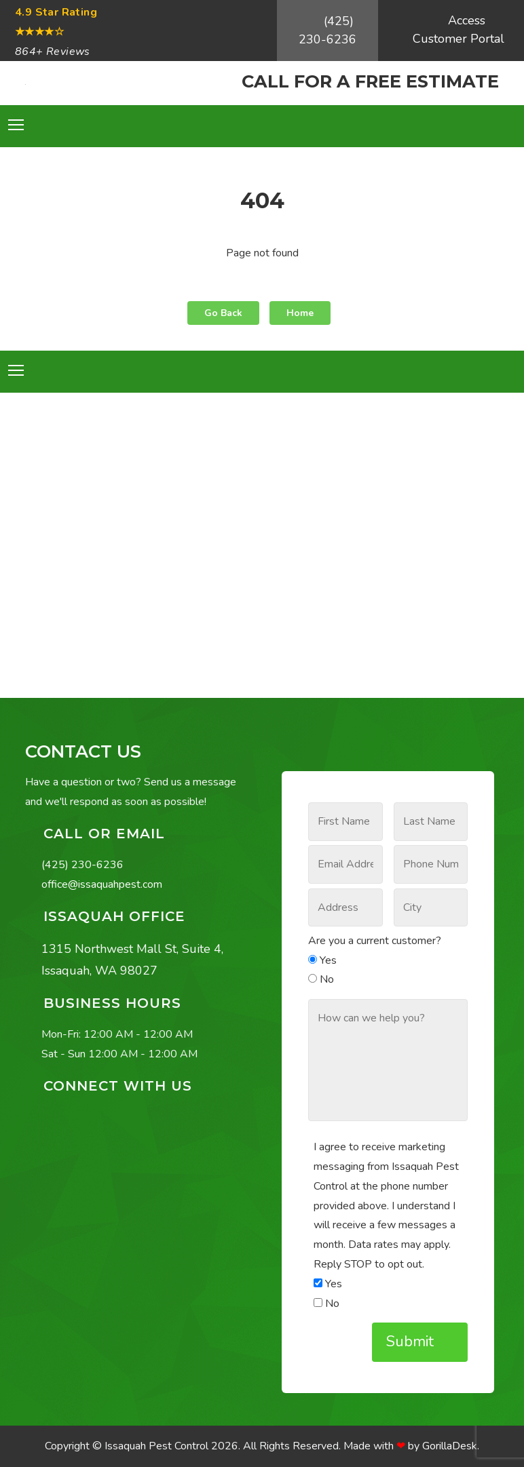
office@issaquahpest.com (101, 884)
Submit (412, 1341)
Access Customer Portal (458, 29)
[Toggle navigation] (16, 124)
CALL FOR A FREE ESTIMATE (370, 81)
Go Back (223, 313)
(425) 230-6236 (327, 30)
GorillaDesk (449, 1446)
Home (300, 313)
